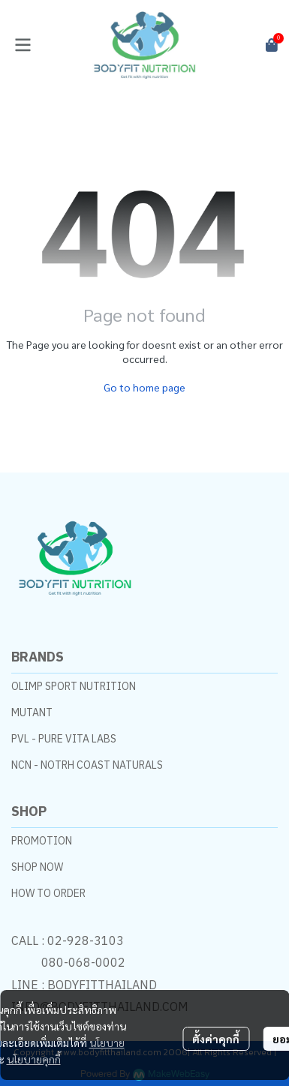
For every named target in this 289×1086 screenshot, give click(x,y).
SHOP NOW (37, 867)
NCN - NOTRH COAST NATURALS (87, 765)
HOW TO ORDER (48, 893)
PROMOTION (41, 841)
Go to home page (144, 387)
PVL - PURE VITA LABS (63, 739)
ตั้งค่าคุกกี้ (215, 1039)
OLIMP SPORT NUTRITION (73, 686)
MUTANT (32, 712)
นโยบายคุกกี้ (34, 1059)
